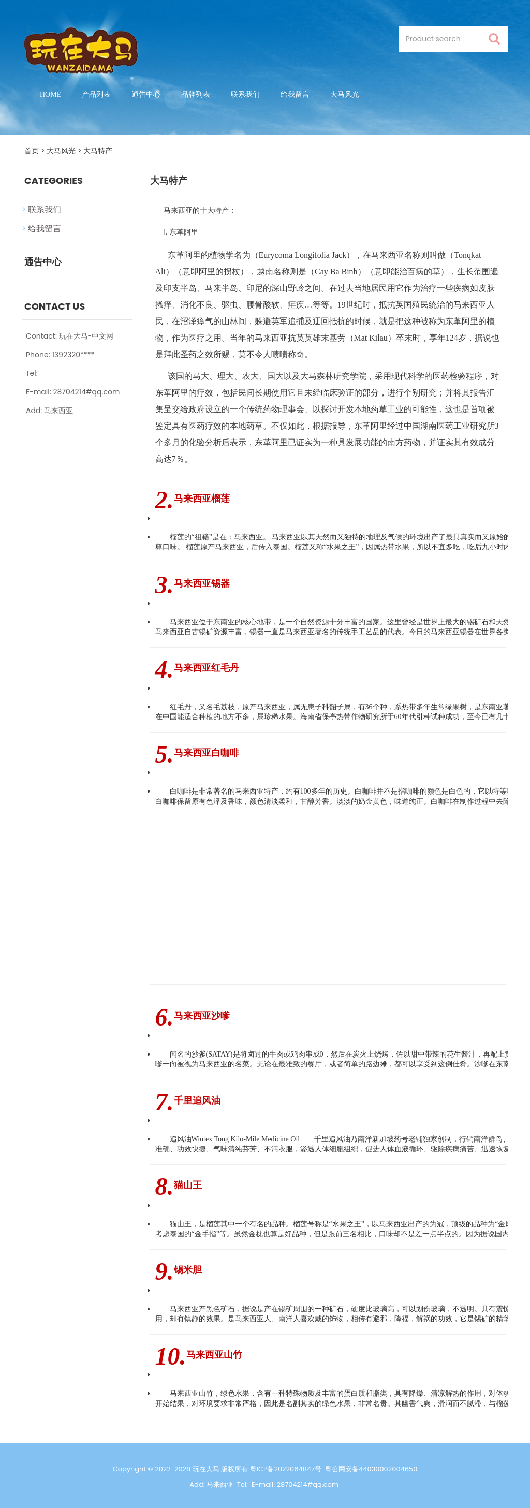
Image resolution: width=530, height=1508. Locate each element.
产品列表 (96, 94)
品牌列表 (195, 94)
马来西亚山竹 (214, 1355)
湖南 (428, 425)
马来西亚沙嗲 (202, 1016)
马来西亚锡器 (202, 583)
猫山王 (188, 1185)
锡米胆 (188, 1270)
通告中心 (145, 94)
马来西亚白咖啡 (206, 753)
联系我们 (245, 94)
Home (50, 94)
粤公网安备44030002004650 (371, 1469)
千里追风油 (197, 1100)
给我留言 (295, 94)
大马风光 (344, 94)
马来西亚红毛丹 (206, 668)
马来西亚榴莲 (202, 498)
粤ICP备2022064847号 (285, 1469)
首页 (31, 150)
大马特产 (97, 150)
